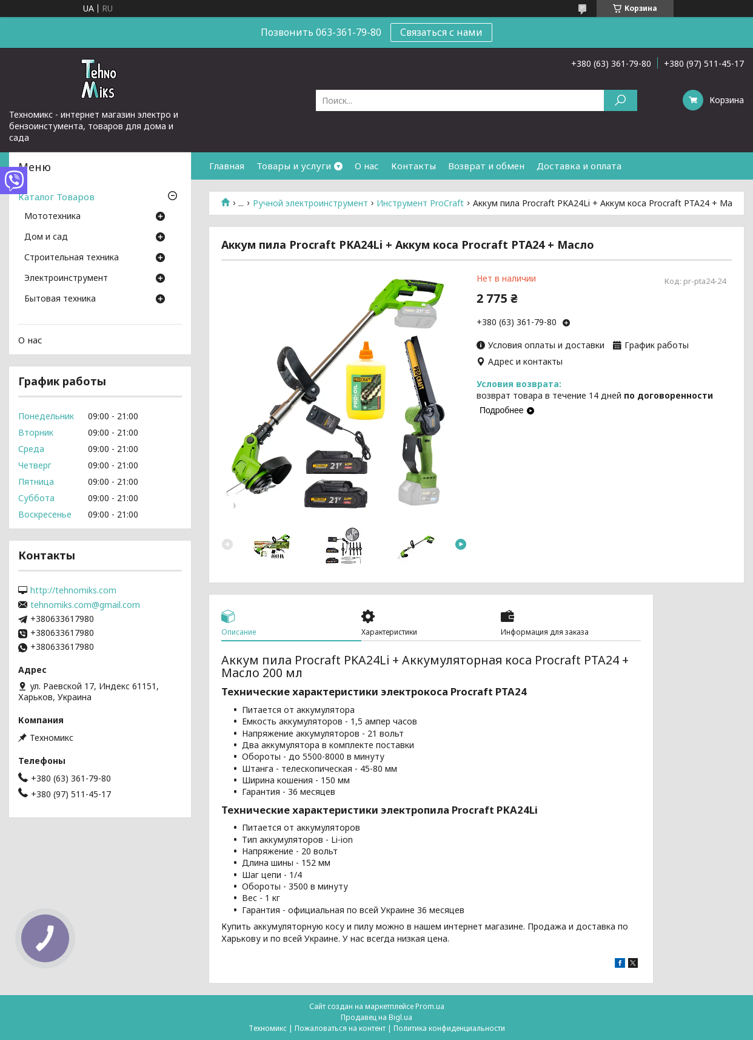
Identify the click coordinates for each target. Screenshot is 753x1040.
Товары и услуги (293, 166)
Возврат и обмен (486, 166)
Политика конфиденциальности (449, 1028)
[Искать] (620, 100)
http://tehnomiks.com (73, 590)
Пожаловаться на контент (340, 1028)
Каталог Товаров (56, 197)
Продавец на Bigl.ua (376, 1017)
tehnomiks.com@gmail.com (85, 604)
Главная (226, 166)
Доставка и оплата (579, 166)
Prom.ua (429, 1006)
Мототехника (52, 216)
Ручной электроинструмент (310, 203)
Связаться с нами (441, 32)
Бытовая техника (60, 299)
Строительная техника (71, 258)
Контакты (413, 166)
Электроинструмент (66, 278)
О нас (367, 166)
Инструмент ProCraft (420, 203)
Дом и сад (46, 237)
